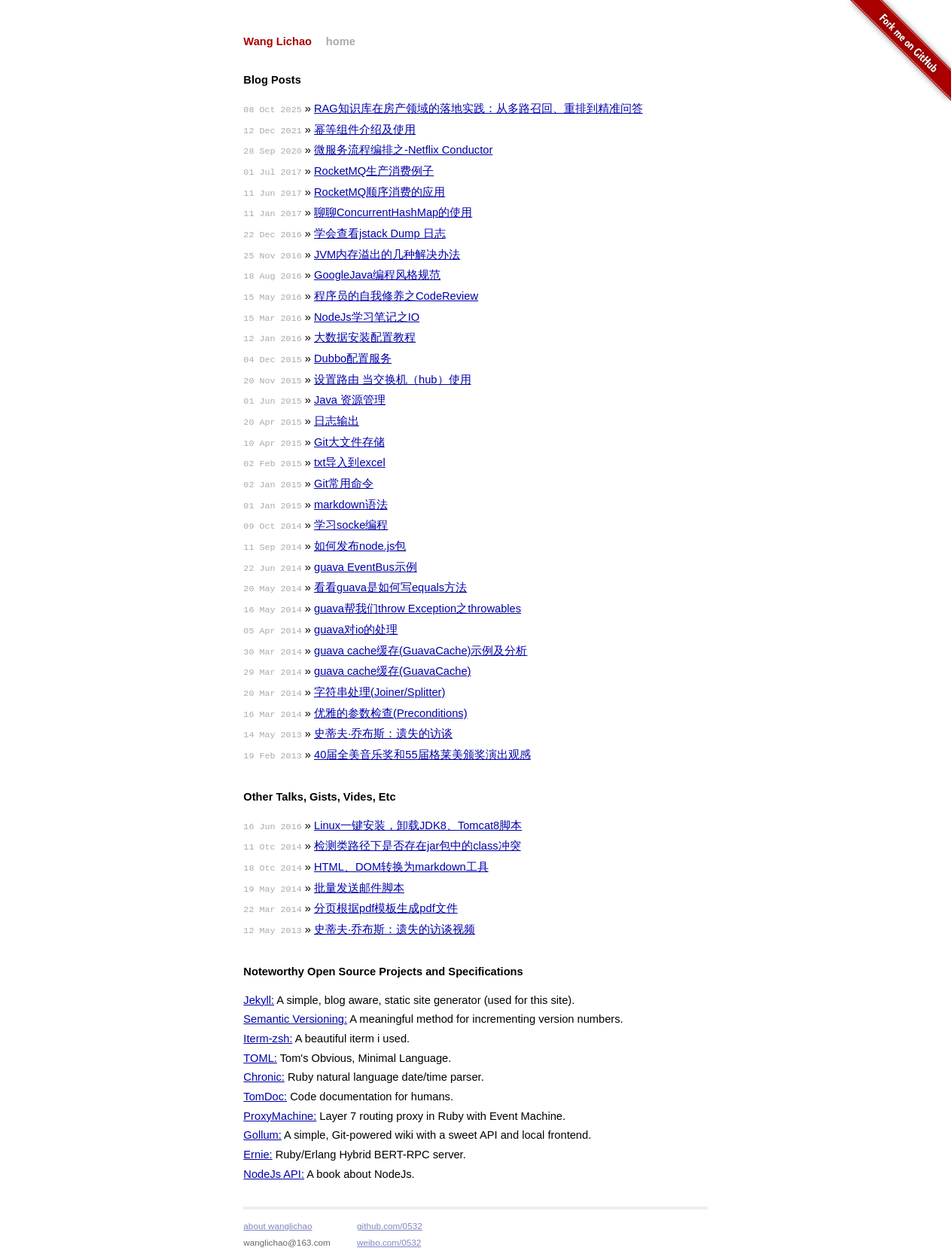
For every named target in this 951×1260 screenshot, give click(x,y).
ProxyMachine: (279, 1116)
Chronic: (264, 1077)
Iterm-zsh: (267, 1039)
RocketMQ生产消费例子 (374, 171)
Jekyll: (258, 1000)
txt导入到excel (350, 462)
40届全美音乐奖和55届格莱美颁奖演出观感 (422, 755)
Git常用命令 (343, 483)
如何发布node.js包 (360, 546)
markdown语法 (351, 505)
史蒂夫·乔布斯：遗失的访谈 (383, 734)
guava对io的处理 (356, 630)
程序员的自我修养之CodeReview (396, 296)
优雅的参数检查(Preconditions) (391, 713)
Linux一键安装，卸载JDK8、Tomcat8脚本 (418, 825)
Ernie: (257, 1155)
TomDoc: (265, 1097)
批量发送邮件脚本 (359, 888)
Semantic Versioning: (295, 1019)
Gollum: (262, 1135)
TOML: (260, 1058)
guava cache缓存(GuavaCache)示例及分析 (420, 651)
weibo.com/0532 (389, 1242)
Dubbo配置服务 (353, 358)
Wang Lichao (277, 41)
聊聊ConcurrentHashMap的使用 (393, 212)
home (340, 41)
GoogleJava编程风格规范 (377, 275)
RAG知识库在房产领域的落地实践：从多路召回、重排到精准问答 (478, 108)
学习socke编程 (351, 525)
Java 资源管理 (350, 400)
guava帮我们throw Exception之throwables (417, 609)
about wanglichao (277, 1226)
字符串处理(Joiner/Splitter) (379, 692)
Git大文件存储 (349, 442)
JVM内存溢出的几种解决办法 (387, 255)
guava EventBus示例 (365, 567)
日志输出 (336, 421)
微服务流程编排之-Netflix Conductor (403, 150)
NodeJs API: (273, 1174)
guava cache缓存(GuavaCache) (392, 671)
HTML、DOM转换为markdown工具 (401, 867)
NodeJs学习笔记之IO (366, 317)
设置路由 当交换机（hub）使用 (392, 380)
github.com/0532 (389, 1226)
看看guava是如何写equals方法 (390, 587)
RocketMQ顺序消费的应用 (379, 192)
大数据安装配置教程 (365, 337)
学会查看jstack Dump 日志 (380, 233)
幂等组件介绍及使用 (365, 130)
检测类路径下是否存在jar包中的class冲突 (417, 846)
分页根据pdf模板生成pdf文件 (386, 908)
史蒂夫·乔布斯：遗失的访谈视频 (394, 929)
